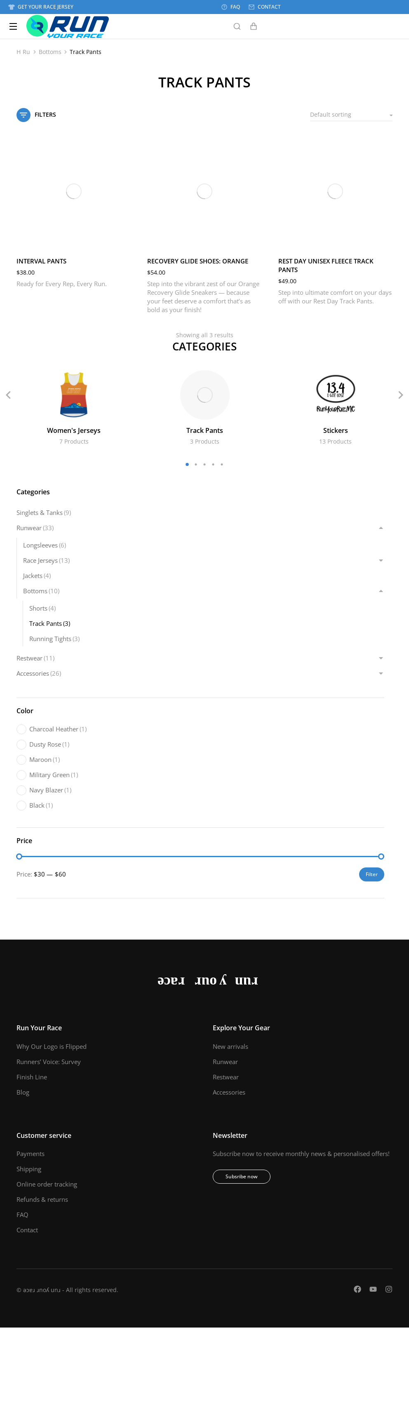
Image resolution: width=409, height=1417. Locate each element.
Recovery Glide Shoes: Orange (197, 261)
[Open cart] (253, 26)
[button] (187, 464)
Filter (372, 874)
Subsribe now (242, 1176)
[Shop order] (351, 115)
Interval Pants (41, 261)
